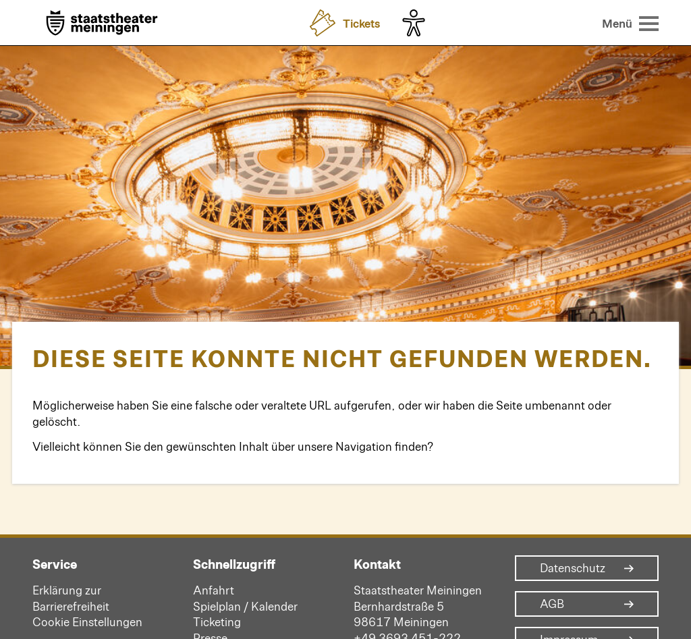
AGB (552, 604)
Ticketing (217, 621)
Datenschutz (572, 568)
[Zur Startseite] (101, 24)
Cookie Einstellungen (87, 621)
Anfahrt (213, 590)
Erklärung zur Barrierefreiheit (70, 598)
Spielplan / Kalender (245, 606)
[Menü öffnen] (630, 23)
